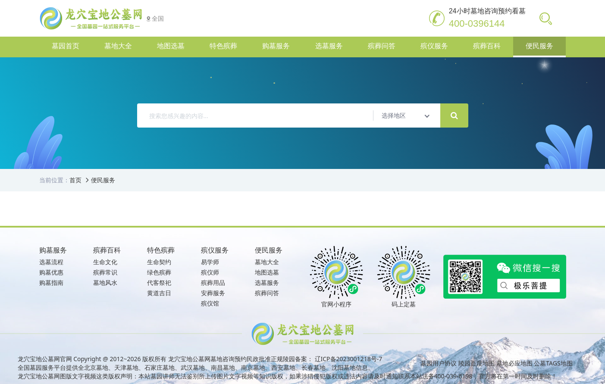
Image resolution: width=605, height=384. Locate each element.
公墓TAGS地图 (553, 363)
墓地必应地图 (514, 363)
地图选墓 (267, 272)
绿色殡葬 (159, 272)
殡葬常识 (105, 272)
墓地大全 (267, 262)
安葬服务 (213, 293)
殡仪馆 (210, 303)
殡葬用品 (213, 282)
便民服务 (103, 180)
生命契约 (159, 262)
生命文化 (105, 262)
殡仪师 (210, 272)
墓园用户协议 (438, 363)
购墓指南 (51, 282)
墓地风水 (105, 282)
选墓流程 (51, 262)
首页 (75, 180)
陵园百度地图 (476, 363)
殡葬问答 (267, 293)
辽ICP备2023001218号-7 (348, 359)
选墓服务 (267, 282)
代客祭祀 (159, 282)
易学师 (210, 262)
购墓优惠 (51, 272)
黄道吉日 (159, 293)
